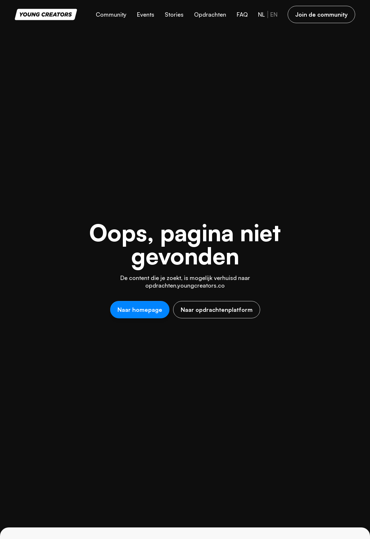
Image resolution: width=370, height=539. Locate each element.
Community (111, 14)
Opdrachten (210, 14)
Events (145, 14)
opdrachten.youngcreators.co (185, 285)
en (274, 14)
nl (261, 14)
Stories (174, 14)
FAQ (242, 14)
